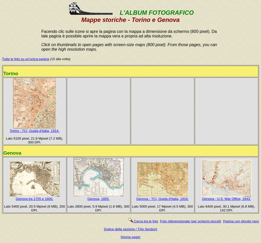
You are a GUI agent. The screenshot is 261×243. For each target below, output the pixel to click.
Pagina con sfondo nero (241, 221)
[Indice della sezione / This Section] (130, 229)
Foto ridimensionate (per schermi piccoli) (190, 221)
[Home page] (130, 237)
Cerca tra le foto (143, 221)
